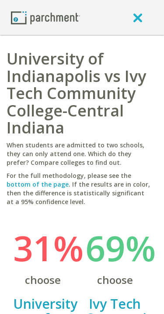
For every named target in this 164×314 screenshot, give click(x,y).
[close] (138, 17)
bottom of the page (38, 184)
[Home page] (45, 17)
